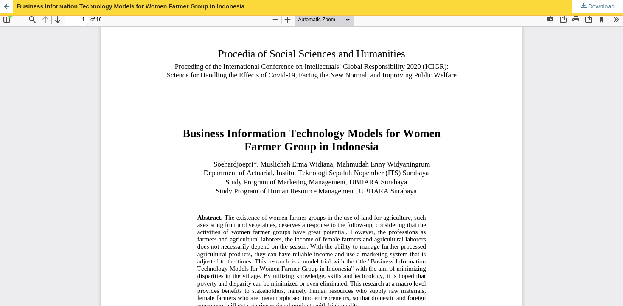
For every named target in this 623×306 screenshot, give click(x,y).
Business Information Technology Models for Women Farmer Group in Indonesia (130, 6)
